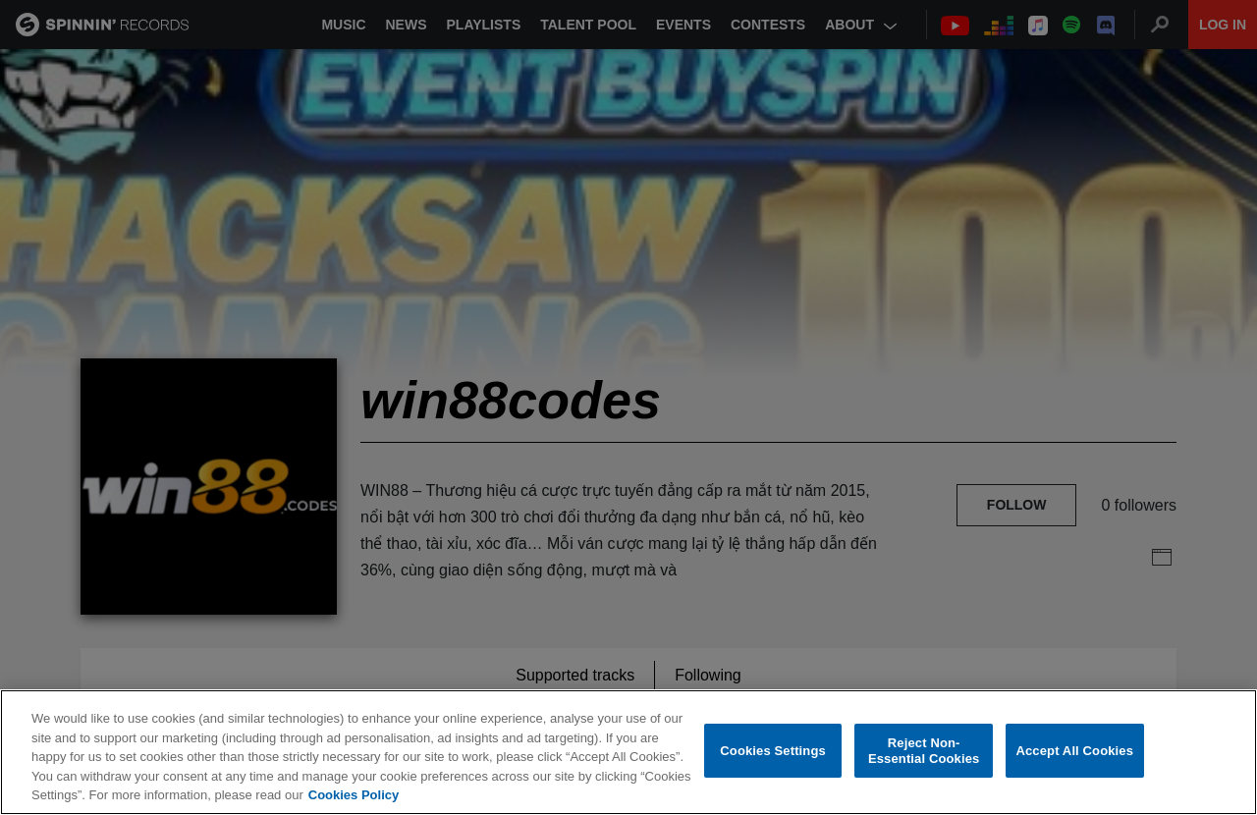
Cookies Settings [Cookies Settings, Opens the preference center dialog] (773, 750)
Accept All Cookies (1074, 750)
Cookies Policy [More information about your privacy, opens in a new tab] (353, 795)
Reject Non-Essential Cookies (923, 750)
